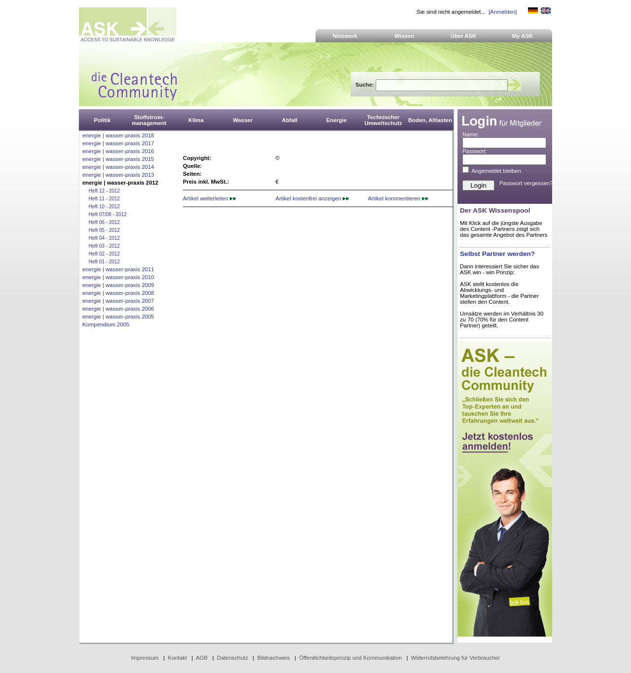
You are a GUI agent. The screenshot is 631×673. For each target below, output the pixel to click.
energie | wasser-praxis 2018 (118, 135)
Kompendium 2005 (105, 324)
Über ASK (464, 36)
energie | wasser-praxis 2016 (118, 151)
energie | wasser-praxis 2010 (118, 277)
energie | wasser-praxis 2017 (118, 143)
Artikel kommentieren (398, 198)
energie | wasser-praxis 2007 (118, 301)
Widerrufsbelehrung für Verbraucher (455, 658)
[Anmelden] (503, 12)
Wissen (404, 36)
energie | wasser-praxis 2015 (118, 159)
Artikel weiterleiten (209, 198)
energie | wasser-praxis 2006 (118, 309)
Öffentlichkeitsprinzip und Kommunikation (350, 658)
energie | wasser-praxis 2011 (118, 269)
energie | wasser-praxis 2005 (118, 317)
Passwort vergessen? (526, 183)
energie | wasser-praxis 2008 (118, 293)
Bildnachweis (273, 658)
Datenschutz (232, 658)
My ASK (522, 36)
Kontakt (177, 658)
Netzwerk (345, 36)
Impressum (145, 658)
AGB (202, 658)
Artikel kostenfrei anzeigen (312, 198)
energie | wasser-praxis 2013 (118, 175)
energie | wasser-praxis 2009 (118, 285)
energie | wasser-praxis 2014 (118, 167)
